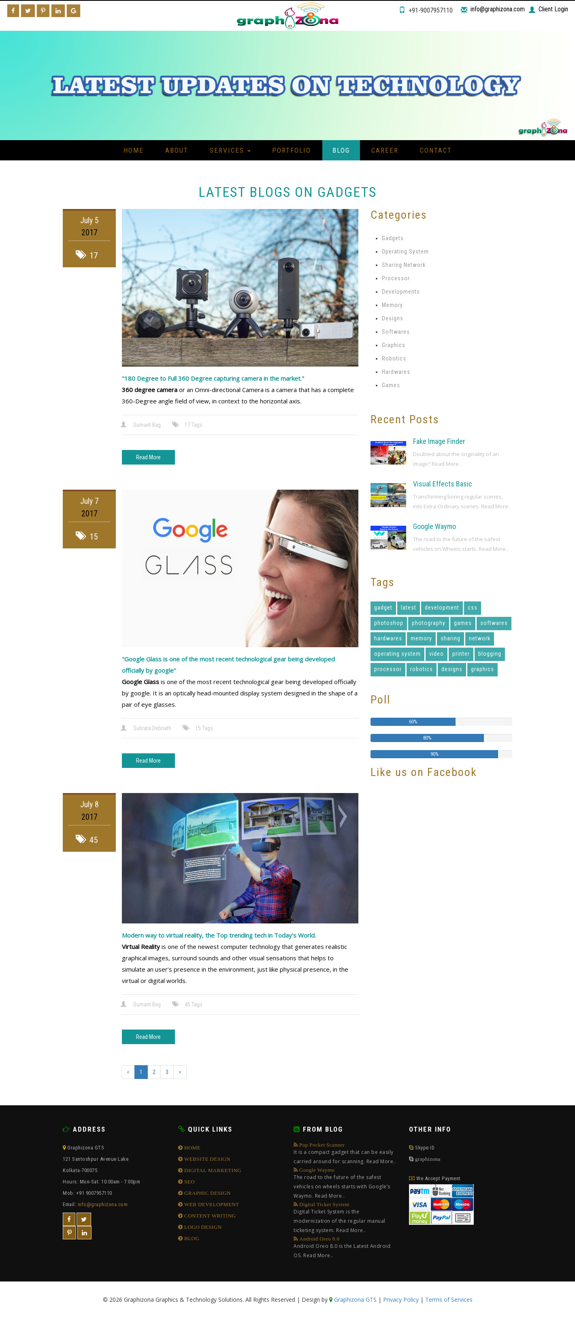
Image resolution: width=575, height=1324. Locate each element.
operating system (397, 653)
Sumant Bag (141, 425)
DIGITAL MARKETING (212, 1170)
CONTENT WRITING (209, 1215)
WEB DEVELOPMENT (211, 1204)
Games (391, 385)
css (472, 607)
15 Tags (198, 728)
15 (87, 536)
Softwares (396, 331)
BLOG (191, 1238)
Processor (396, 278)
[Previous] (128, 1072)
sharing (450, 638)
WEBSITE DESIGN (207, 1159)
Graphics (393, 345)
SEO (189, 1181)
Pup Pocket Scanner (345, 1154)
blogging (489, 653)
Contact (436, 150)
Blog (341, 150)
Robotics (394, 358)
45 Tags (187, 1004)
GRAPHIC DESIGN (207, 1193)
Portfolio (291, 150)
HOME (192, 1147)
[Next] (180, 1072)
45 (87, 840)
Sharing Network (404, 265)
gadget (383, 607)
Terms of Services (449, 1299)
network (479, 638)
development (442, 607)
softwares (494, 623)
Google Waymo (434, 526)
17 (87, 255)
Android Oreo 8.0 (345, 1248)
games (463, 623)
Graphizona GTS (354, 1299)
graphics (482, 669)
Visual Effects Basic (442, 484)
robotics (421, 669)
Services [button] (230, 150)
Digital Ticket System (345, 1218)
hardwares (388, 638)
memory (421, 638)
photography (428, 623)
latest (408, 607)
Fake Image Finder (439, 441)
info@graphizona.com (498, 9)
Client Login (553, 9)
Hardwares (396, 372)
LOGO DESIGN (202, 1227)
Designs (392, 318)
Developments (401, 291)
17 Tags (187, 425)
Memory (392, 305)
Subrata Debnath (146, 728)
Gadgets (393, 238)
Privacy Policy (401, 1299)
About (176, 150)
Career (384, 150)
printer (461, 653)
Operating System (405, 251)
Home (134, 150)
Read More (148, 457)
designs (451, 669)
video (436, 653)
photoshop (388, 623)
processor (388, 669)
